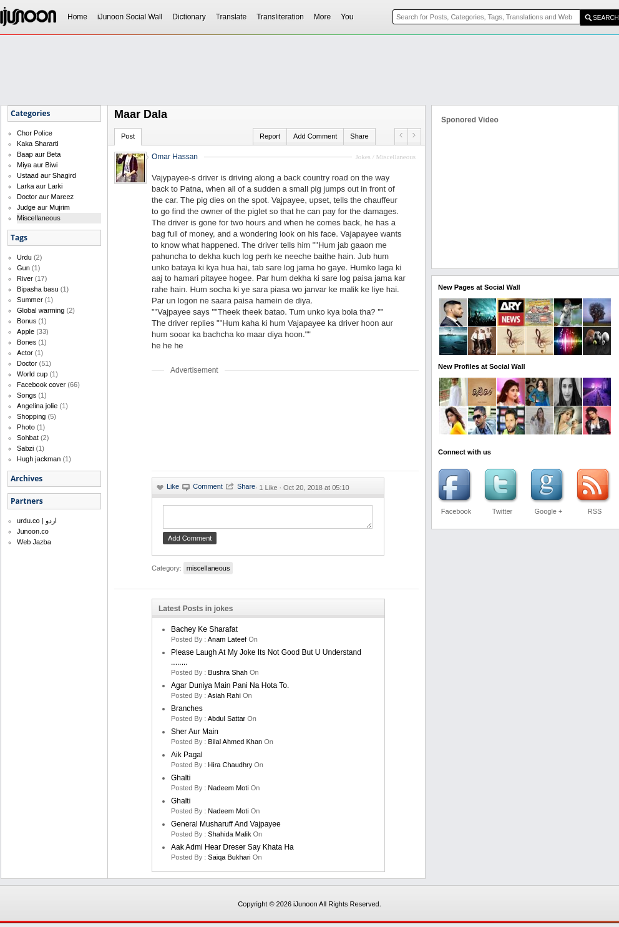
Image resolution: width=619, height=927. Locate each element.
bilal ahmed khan (235, 745)
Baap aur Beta (39, 154)
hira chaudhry (230, 768)
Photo (26, 427)
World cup (32, 374)
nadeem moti (228, 791)
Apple (25, 331)
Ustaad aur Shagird (46, 175)
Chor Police (34, 133)
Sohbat (28, 437)
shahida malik (229, 837)
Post (128, 136)
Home (77, 16)
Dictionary (188, 16)
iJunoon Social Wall (129, 16)
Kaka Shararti (38, 143)
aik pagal (187, 758)
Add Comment (315, 136)
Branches (187, 712)
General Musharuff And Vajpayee (226, 827)
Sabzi (25, 448)
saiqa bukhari (229, 861)
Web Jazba (34, 542)
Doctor (27, 363)
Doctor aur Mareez (45, 196)
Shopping (31, 416)
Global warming (40, 310)
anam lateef (227, 643)
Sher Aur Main (194, 735)
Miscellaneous (39, 218)
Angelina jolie (37, 406)
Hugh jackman (39, 459)
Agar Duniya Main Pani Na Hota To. (230, 689)
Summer (30, 299)
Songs (26, 395)
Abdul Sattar (227, 722)
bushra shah (228, 676)
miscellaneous (208, 572)
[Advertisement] (193, 422)
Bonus (26, 321)
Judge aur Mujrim (43, 207)
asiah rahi (224, 699)
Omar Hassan (175, 156)
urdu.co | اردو (37, 520)
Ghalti (180, 781)
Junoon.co (33, 531)
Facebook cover (41, 384)
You (347, 16)
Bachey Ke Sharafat (204, 633)
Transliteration (280, 16)
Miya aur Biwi (37, 165)
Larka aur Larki (39, 186)
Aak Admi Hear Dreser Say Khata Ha (232, 850)
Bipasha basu (38, 289)
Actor (25, 352)
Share (359, 136)
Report (270, 136)
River (25, 278)
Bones (26, 342)
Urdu (24, 257)
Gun (23, 268)
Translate (231, 16)
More (322, 16)
